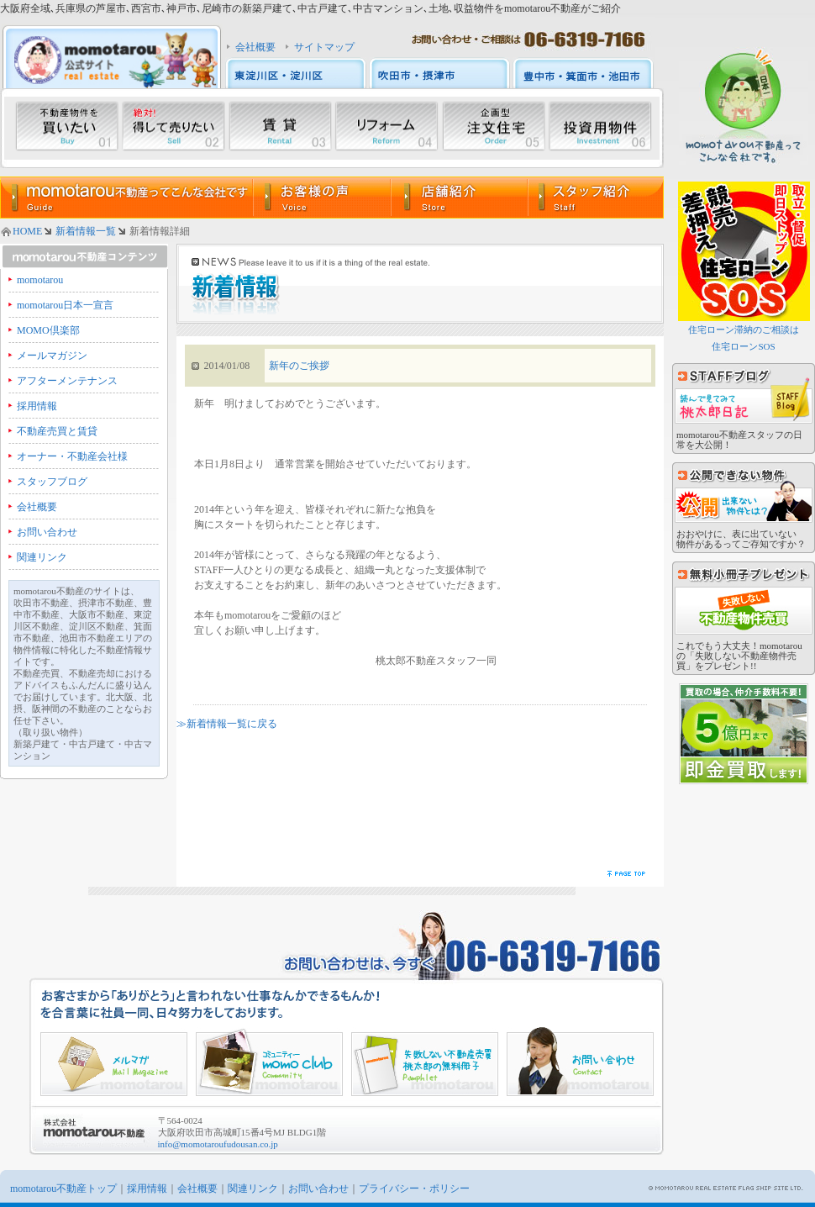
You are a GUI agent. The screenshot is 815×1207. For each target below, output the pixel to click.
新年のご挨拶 (299, 366)
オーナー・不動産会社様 (72, 456)
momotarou (40, 280)
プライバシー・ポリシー (414, 1188)
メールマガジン (52, 355)
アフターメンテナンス (67, 381)
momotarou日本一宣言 (65, 305)
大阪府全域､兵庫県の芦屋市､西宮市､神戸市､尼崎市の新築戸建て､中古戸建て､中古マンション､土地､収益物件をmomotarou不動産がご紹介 (310, 8)
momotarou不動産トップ (63, 1188)
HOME (27, 231)
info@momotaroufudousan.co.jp (218, 1144)
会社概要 (255, 47)
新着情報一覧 (85, 231)
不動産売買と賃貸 (57, 431)
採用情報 (37, 406)
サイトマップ (324, 47)
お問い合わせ (47, 532)
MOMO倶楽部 (48, 330)
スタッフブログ (52, 482)
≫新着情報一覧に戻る (226, 724)
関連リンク (42, 557)
